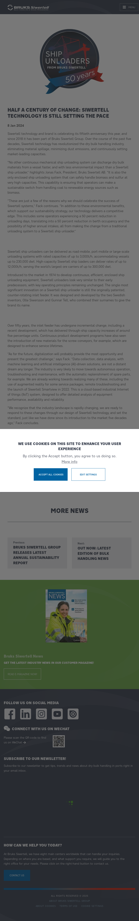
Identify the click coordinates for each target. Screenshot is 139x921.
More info (69, 461)
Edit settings (88, 474)
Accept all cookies (51, 474)
